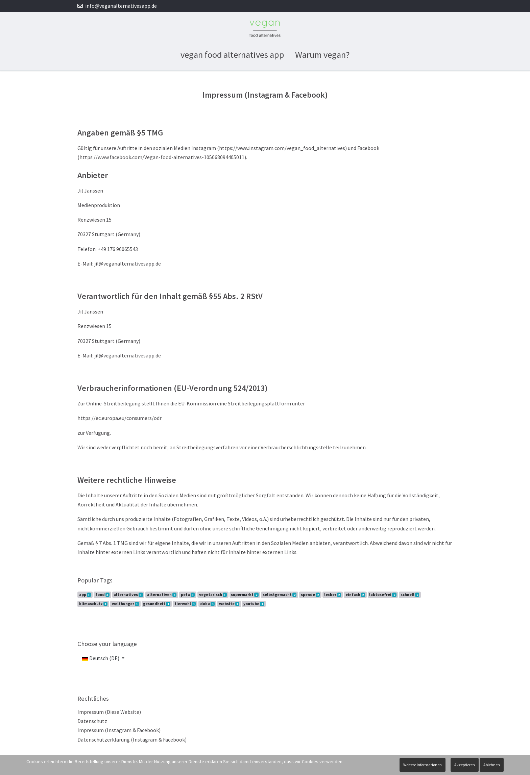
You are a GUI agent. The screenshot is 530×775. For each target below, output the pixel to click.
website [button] (229, 603)
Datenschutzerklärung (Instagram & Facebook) (132, 739)
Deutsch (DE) (100, 658)
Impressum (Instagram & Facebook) (119, 730)
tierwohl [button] (185, 603)
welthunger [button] (125, 603)
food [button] (102, 594)
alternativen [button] (161, 594)
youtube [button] (253, 603)
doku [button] (207, 603)
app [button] (85, 594)
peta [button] (188, 594)
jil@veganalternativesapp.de (127, 263)
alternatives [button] (128, 594)
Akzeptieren (464, 764)
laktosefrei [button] (382, 594)
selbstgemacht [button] (279, 594)
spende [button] (310, 594)
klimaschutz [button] (93, 603)
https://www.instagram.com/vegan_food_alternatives (282, 148)
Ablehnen (491, 764)
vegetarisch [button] (213, 594)
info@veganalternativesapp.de (121, 5)
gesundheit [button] (156, 603)
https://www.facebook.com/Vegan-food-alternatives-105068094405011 (161, 157)
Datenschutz (92, 721)
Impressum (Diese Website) (109, 711)
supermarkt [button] (244, 594)
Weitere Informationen (422, 764)
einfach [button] (355, 594)
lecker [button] (332, 594)
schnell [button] (410, 594)
